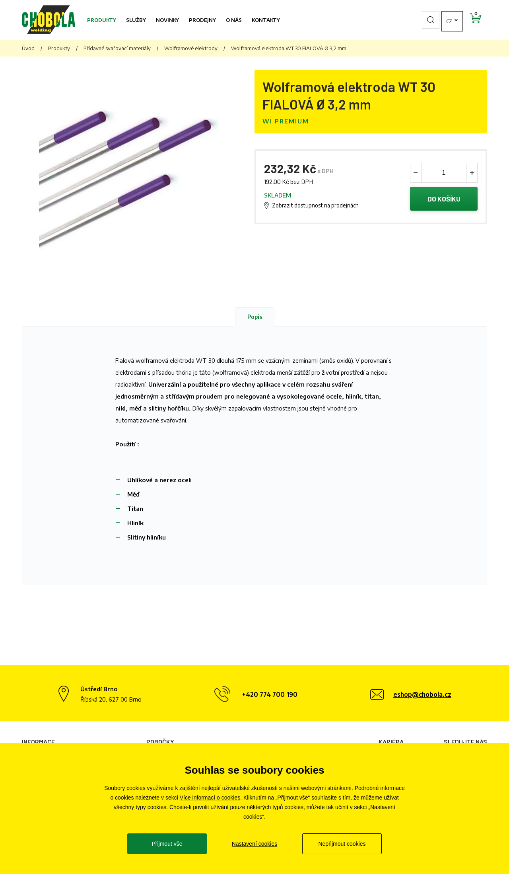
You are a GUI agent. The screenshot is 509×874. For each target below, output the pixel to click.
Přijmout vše (167, 844)
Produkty (101, 20)
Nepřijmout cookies (341, 844)
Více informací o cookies (210, 797)
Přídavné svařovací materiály (117, 48)
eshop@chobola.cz (422, 694)
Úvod (28, 48)
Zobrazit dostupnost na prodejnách (315, 205)
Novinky (167, 20)
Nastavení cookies (254, 844)
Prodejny (202, 20)
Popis (254, 316)
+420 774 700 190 (269, 694)
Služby (136, 20)
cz (427, 20)
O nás (234, 20)
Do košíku (443, 199)
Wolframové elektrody (191, 48)
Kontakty (266, 20)
